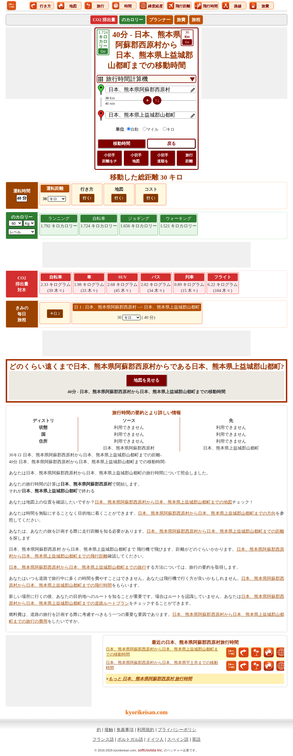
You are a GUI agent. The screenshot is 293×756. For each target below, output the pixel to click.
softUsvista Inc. (150, 750)
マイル (152, 129)
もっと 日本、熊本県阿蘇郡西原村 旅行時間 (150, 679)
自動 (134, 129)
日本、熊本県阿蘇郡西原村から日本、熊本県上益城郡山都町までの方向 (207, 513)
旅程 (196, 19)
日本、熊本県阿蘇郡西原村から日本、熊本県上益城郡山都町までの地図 (163, 502)
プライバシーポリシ (177, 729)
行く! (87, 198)
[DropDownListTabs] (146, 79)
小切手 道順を (162, 158)
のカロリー (132, 19)
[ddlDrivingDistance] (57, 199)
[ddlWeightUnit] (29, 223)
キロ (171, 129)
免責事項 (125, 729)
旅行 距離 (189, 158)
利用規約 (145, 729)
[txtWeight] (15, 223)
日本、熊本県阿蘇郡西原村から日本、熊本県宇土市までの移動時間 (162, 665)
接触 (108, 729)
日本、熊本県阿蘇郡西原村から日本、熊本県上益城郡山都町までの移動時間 (162, 651)
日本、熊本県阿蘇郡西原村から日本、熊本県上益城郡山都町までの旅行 (77, 567)
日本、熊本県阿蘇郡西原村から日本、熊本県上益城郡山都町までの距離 (215, 531)
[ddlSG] (21, 232)
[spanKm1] (131, 317)
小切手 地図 (136, 158)
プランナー (160, 19)
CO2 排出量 (104, 19)
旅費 (181, 19)
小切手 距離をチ (109, 158)
